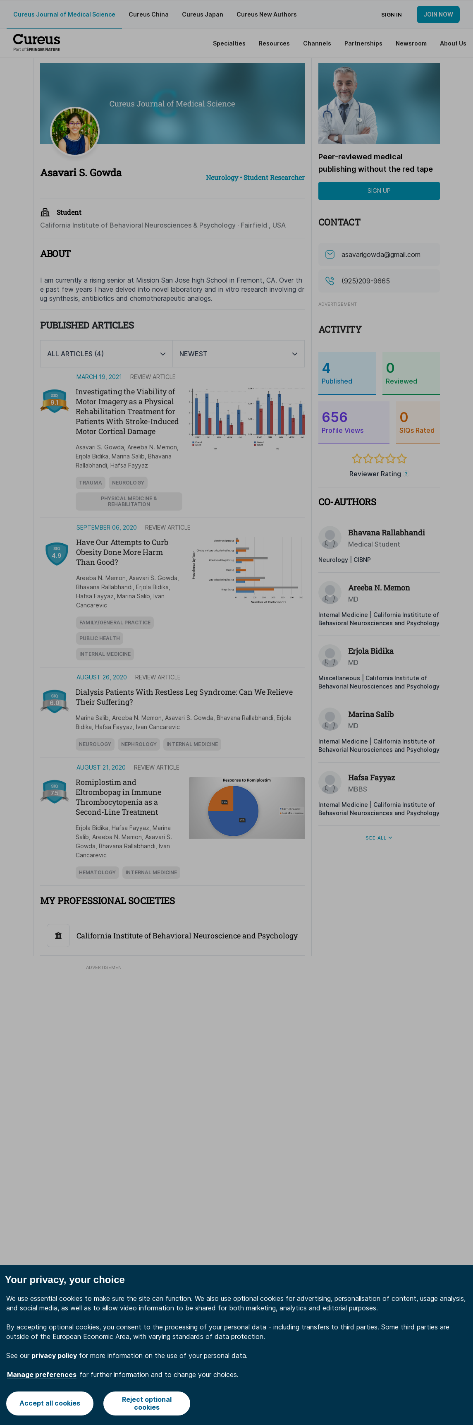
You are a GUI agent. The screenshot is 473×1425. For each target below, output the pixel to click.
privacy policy (54, 1355)
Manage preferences (41, 1374)
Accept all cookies (49, 1403)
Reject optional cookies (147, 1403)
